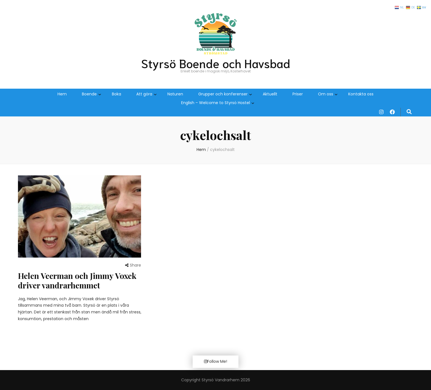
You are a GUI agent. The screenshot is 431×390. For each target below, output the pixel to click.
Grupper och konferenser (223, 94)
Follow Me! (215, 361)
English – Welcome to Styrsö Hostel (215, 102)
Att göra (144, 94)
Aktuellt (270, 94)
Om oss (325, 94)
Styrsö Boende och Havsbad (215, 62)
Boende (89, 94)
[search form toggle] (409, 112)
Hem (62, 94)
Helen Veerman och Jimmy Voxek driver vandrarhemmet (77, 280)
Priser (297, 94)
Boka (116, 94)
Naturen (175, 94)
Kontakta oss (361, 94)
